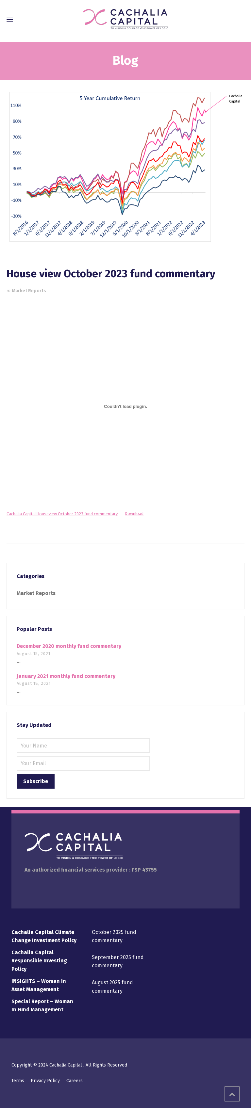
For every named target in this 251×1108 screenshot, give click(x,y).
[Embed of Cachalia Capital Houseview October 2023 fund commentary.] (125, 406)
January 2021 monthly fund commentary (66, 676)
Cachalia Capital (66, 1065)
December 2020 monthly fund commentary (69, 646)
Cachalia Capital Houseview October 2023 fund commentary (62, 513)
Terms (17, 1081)
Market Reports (29, 291)
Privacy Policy (45, 1081)
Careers (74, 1081)
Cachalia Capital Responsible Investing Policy (39, 960)
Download (134, 513)
